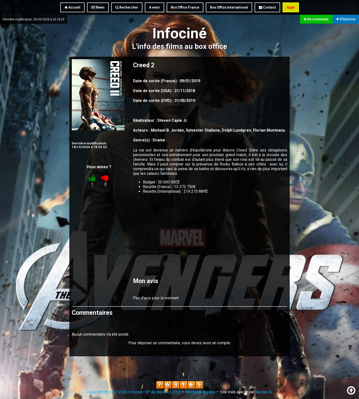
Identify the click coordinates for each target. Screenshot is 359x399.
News (98, 7)
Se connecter (316, 19)
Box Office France (185, 7)
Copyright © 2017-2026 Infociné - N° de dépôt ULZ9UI (133, 392)
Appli (291, 7)
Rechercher (126, 7)
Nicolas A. (263, 392)
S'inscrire (345, 19)
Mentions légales (200, 392)
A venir (154, 7)
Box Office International (229, 7)
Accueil (72, 7)
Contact (267, 7)
